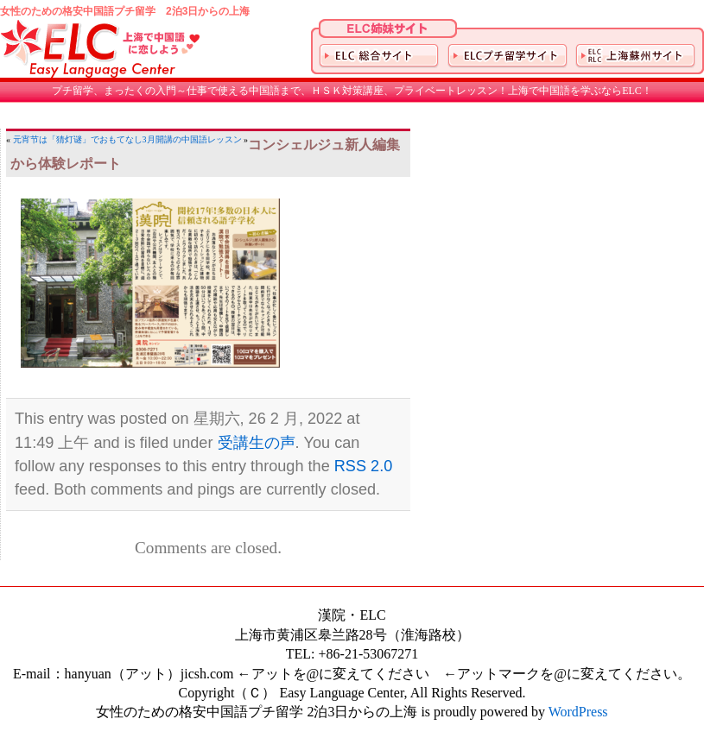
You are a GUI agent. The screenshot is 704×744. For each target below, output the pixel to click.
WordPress (578, 711)
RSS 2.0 (363, 466)
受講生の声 (256, 442)
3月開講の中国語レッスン (192, 139)
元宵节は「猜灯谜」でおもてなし (78, 139)
